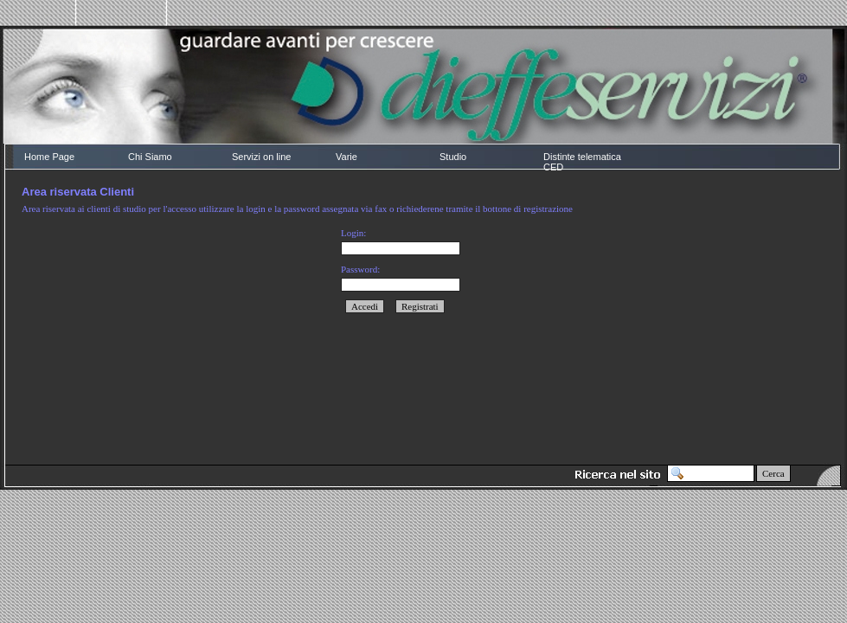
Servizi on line (261, 156)
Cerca (773, 473)
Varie (346, 156)
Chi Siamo (150, 156)
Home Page (49, 156)
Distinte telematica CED (582, 161)
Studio (453, 156)
